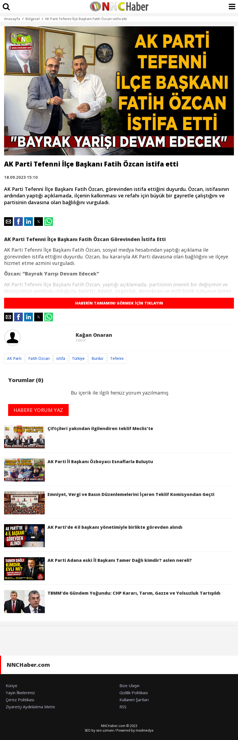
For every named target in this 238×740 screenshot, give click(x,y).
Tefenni (116, 358)
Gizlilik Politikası (133, 692)
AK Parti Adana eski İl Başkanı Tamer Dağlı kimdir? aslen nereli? (98, 568)
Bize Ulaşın (129, 685)
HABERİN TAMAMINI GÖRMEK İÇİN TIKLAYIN (119, 303)
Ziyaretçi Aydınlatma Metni (30, 706)
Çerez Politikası (20, 699)
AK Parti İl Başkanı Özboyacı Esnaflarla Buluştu (78, 470)
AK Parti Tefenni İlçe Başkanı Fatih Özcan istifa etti (86, 18)
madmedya (144, 730)
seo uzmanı (105, 730)
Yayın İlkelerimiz (20, 692)
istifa (60, 358)
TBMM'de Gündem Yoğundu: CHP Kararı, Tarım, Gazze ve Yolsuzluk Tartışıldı (112, 601)
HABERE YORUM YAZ (38, 410)
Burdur (97, 358)
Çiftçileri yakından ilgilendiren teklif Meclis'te (78, 437)
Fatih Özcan (39, 358)
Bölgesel (33, 18)
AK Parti (14, 358)
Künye (11, 685)
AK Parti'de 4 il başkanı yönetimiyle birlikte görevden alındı (93, 535)
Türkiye (78, 358)
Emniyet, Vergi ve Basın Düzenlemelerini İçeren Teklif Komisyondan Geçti (109, 502)
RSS (122, 706)
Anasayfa (12, 18)
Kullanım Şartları (134, 699)
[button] (8, 221)
